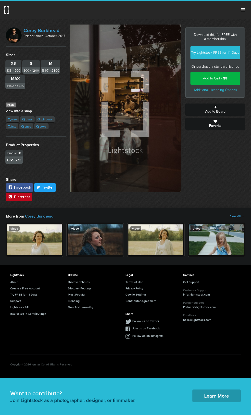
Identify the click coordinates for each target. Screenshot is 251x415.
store (41, 126)
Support (15, 301)
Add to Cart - (215, 78)
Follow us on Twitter (145, 321)
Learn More (216, 395)
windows (45, 119)
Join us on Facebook (146, 328)
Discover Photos (79, 282)
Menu (243, 10)
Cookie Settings (136, 294)
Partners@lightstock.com (199, 307)
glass (27, 119)
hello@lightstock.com (197, 320)
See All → (237, 216)
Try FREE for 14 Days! (24, 294)
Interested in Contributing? (28, 313)
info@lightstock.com (196, 294)
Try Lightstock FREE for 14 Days (215, 52)
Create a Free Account (25, 288)
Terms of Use (134, 282)
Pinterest (19, 197)
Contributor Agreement (141, 301)
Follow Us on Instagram (147, 336)
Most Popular (76, 294)
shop (26, 126)
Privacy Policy (134, 288)
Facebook (19, 187)
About (14, 282)
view (12, 119)
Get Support (191, 282)
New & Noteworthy (80, 307)
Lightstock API (19, 307)
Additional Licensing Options (215, 89)
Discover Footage (79, 288)
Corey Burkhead (42, 30)
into (12, 126)
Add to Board (215, 109)
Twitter (45, 187)
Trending (74, 301)
